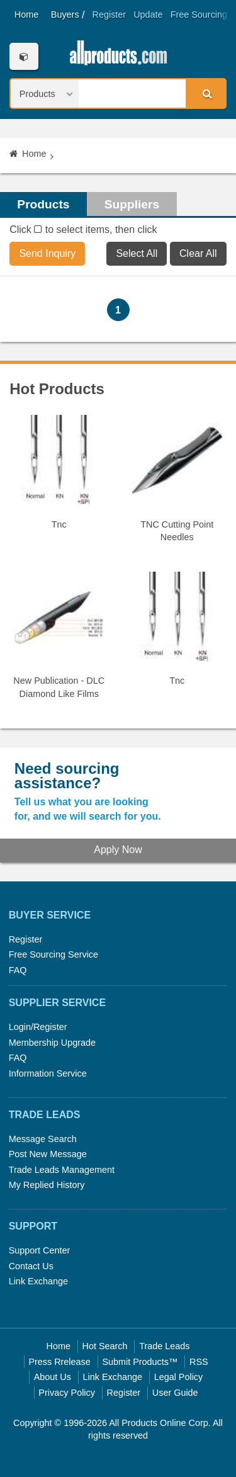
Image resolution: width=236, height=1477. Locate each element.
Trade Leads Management (62, 1170)
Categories (24, 56)
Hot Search (105, 1346)
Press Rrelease (59, 1362)
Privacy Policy (66, 1393)
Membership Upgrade (52, 1043)
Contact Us (31, 1266)
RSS (198, 1362)
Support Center (39, 1250)
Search (205, 93)
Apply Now (118, 849)
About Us (52, 1377)
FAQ (18, 970)
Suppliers (131, 204)
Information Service (48, 1073)
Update (147, 14)
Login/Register (38, 1027)
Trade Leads (164, 1346)
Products (43, 204)
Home (26, 14)
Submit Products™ (139, 1362)
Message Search (43, 1139)
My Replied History (47, 1185)
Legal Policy (178, 1377)
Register (109, 14)
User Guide (175, 1393)
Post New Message (48, 1154)
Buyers (65, 14)
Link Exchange (38, 1281)
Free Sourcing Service (53, 954)
